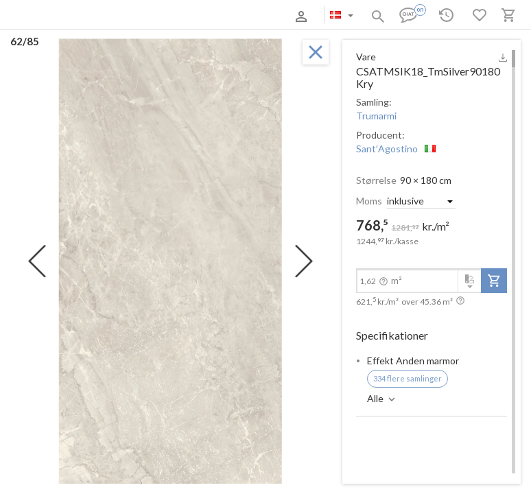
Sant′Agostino (387, 148)
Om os (70, 16)
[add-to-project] (494, 280)
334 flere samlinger (407, 378)
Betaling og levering (126, 16)
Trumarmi (376, 115)
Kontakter (187, 16)
